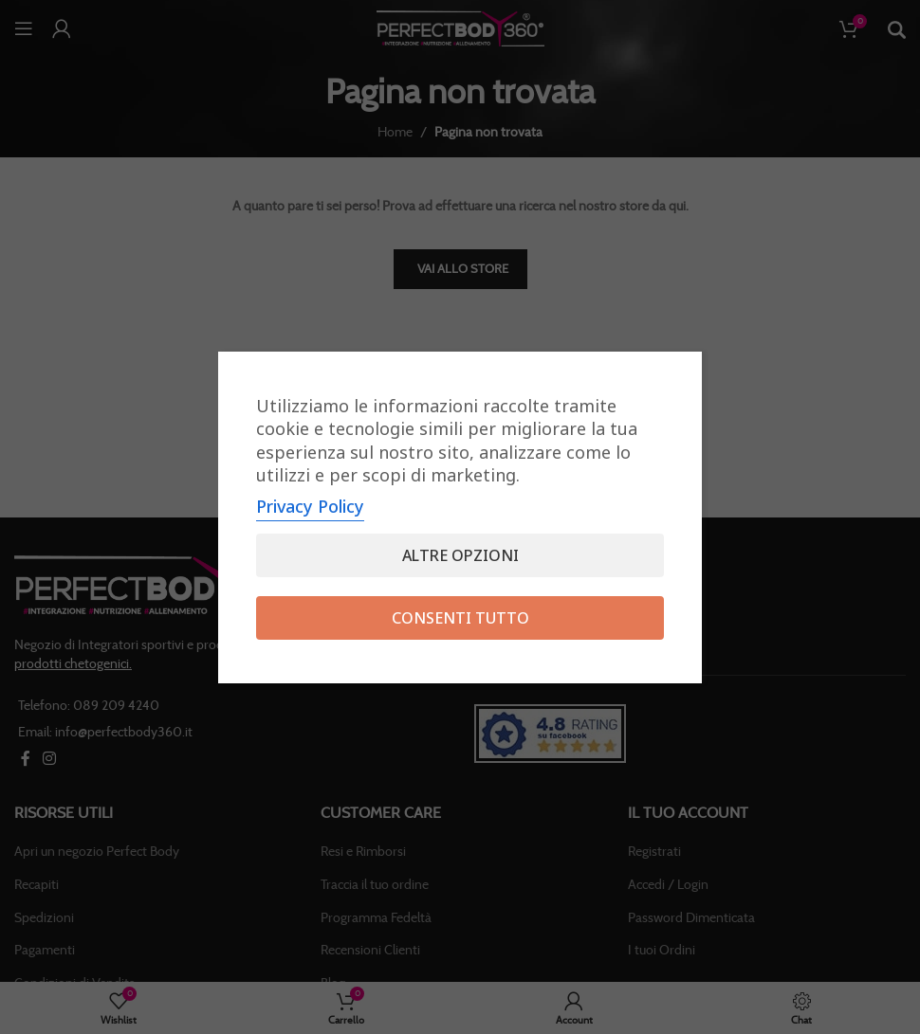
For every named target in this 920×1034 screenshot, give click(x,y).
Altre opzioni (460, 555)
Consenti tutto (460, 618)
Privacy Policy (310, 506)
